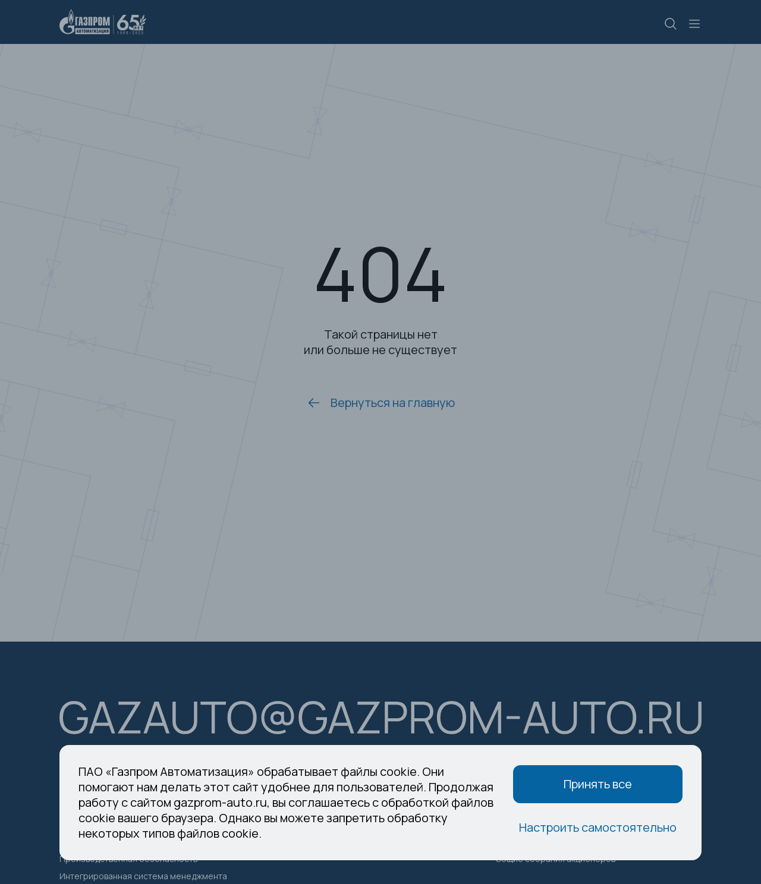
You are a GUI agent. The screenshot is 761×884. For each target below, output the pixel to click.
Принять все (598, 784)
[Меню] (694, 24)
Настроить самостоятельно (598, 827)
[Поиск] (670, 25)
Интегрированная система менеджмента (143, 876)
